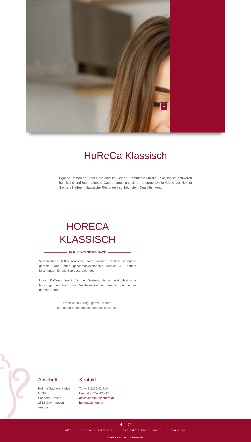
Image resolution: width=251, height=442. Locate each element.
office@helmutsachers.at (96, 397)
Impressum (178, 430)
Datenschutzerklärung (96, 430)
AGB (68, 430)
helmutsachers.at (91, 402)
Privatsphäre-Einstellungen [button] (141, 430)
